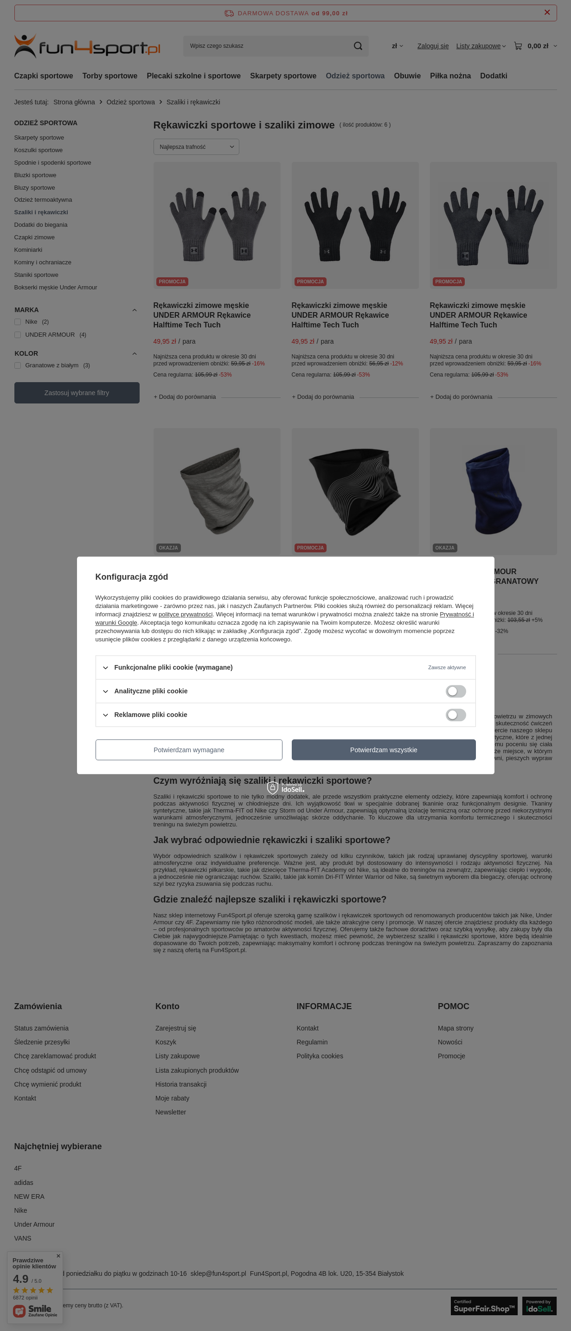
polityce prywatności (185, 614)
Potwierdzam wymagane (189, 750)
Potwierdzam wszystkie (383, 750)
